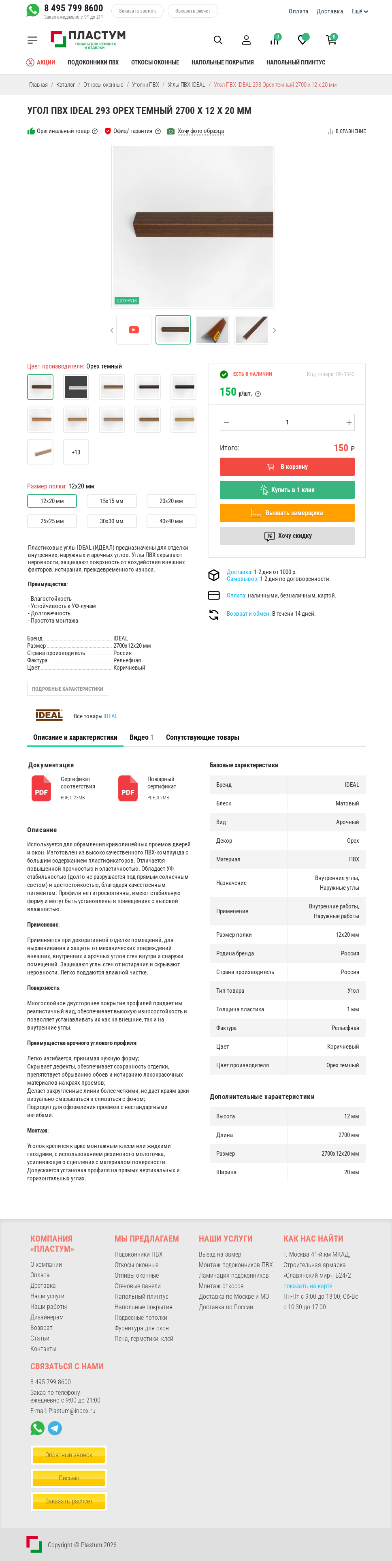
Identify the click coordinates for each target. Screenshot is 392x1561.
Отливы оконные (137, 1275)
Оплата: (237, 595)
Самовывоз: (243, 578)
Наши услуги (47, 1296)
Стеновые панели (138, 1286)
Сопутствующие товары (202, 737)
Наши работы (48, 1306)
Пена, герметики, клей (144, 1339)
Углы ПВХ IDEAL (186, 84)
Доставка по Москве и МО (234, 1296)
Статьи (39, 1338)
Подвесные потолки (141, 1317)
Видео (142, 737)
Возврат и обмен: (249, 613)
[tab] (75, 737)
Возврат (41, 1328)
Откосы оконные (155, 62)
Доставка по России (226, 1307)
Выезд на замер (220, 1254)
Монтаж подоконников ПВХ (236, 1265)
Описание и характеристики (75, 737)
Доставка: (240, 572)
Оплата (299, 11)
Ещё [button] (357, 11)
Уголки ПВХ (145, 84)
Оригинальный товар (63, 131)
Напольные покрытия (223, 62)
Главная (38, 84)
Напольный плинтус (296, 62)
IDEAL (110, 716)
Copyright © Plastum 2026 (82, 1545)
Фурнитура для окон (142, 1328)
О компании (46, 1264)
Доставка (330, 11)
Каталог (65, 84)
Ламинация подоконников (234, 1275)
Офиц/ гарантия (132, 131)
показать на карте (307, 1286)
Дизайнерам (47, 1317)
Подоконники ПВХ (93, 62)
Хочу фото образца (201, 131)
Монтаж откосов (221, 1286)
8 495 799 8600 (73, 8)
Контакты (43, 1349)
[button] (215, 40)
